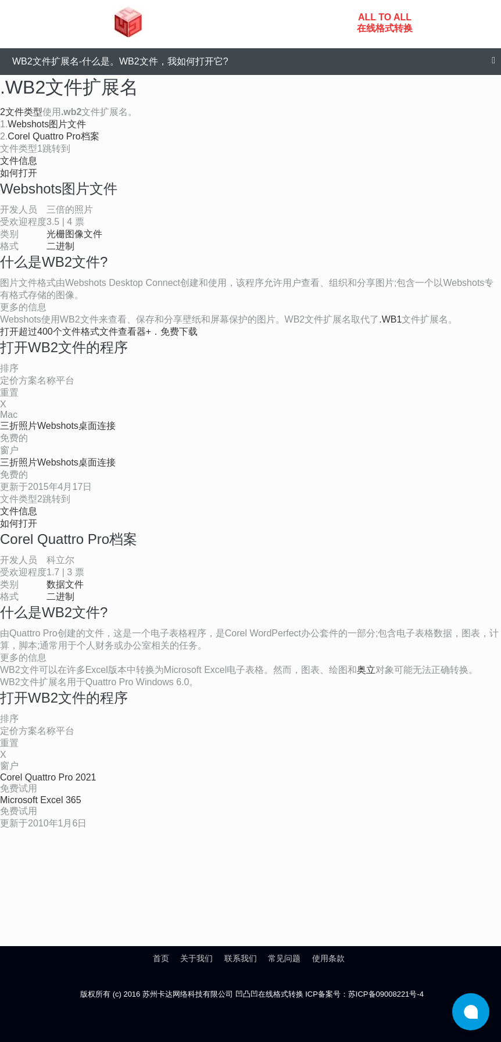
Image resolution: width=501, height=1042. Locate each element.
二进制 (60, 246)
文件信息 (18, 161)
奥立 (366, 670)
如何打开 (18, 173)
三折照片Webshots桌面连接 (58, 426)
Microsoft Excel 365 (40, 800)
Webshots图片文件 (47, 124)
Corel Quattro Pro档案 (53, 136)
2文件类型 (21, 112)
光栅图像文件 (74, 234)
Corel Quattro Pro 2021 (48, 777)
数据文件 (65, 584)
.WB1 (390, 319)
